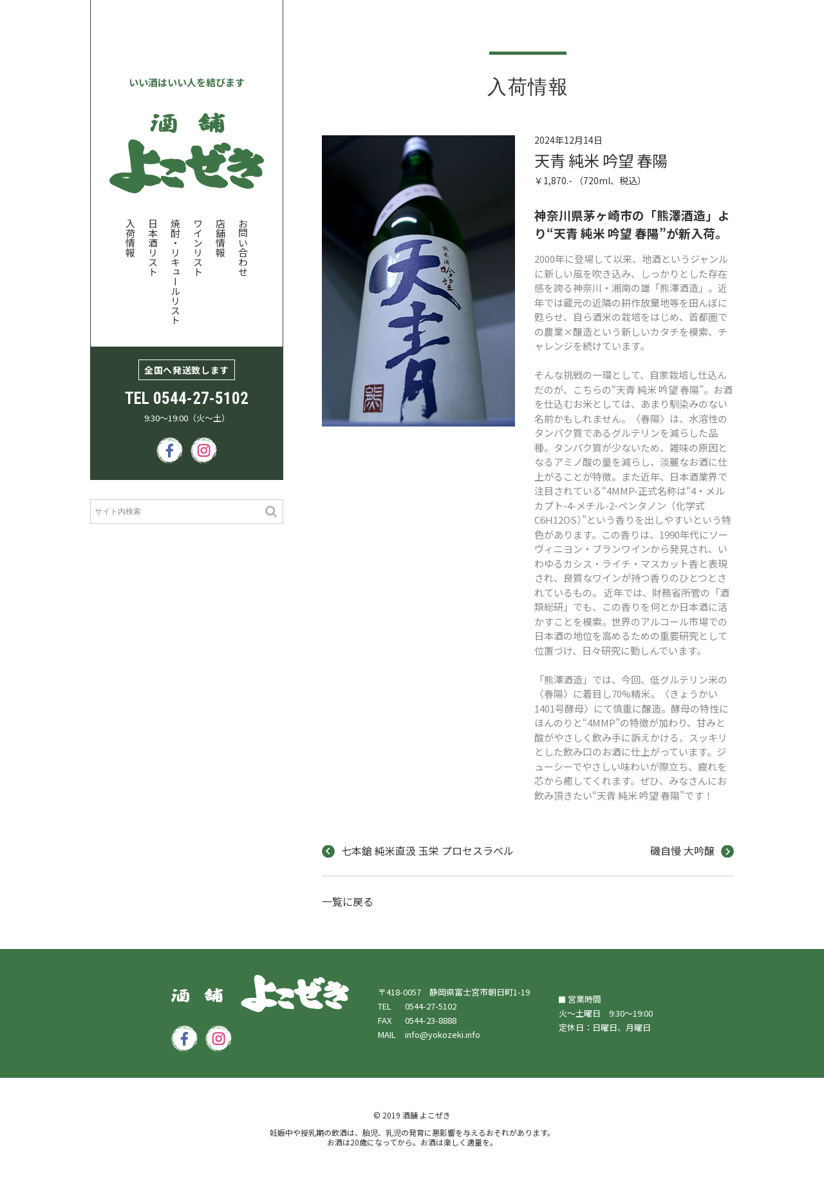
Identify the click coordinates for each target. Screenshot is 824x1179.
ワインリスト (198, 247)
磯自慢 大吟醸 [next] (692, 851)
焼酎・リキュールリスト (175, 271)
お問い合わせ (243, 247)
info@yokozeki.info (442, 1034)
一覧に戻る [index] (347, 902)
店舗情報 (220, 237)
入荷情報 (130, 237)
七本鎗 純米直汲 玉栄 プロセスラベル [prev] (418, 851)
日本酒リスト (153, 247)
